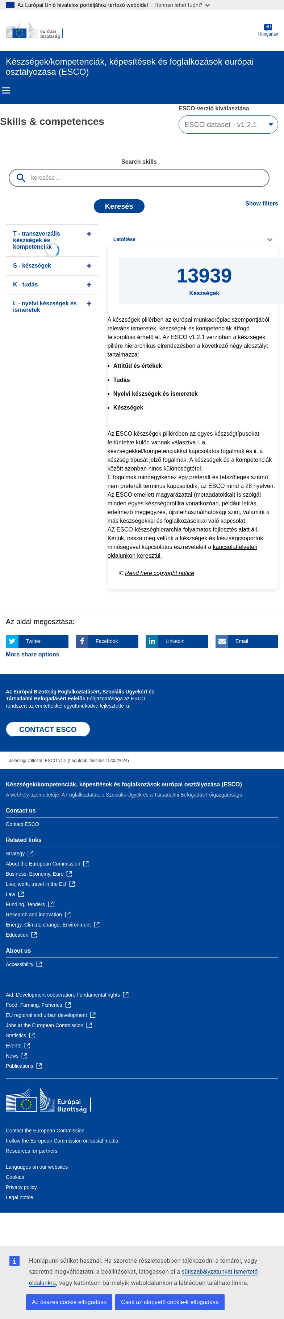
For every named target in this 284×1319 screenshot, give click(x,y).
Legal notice (19, 1197)
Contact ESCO (22, 824)
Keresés (119, 206)
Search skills (139, 162)
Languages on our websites (37, 1167)
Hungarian (268, 30)
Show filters (261, 203)
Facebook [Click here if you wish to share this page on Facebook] (107, 641)
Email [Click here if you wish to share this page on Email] (241, 641)
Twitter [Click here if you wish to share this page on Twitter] (33, 641)
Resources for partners (31, 1151)
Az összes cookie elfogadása (69, 1302)
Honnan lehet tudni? (182, 5)
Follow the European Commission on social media (62, 1141)
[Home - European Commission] (41, 30)
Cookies (15, 1177)
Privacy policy (21, 1187)
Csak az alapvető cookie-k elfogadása (170, 1302)
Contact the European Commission (45, 1130)
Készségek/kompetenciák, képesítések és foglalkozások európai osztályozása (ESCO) (124, 784)
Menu (6, 90)
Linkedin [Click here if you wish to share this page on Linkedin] (175, 641)
